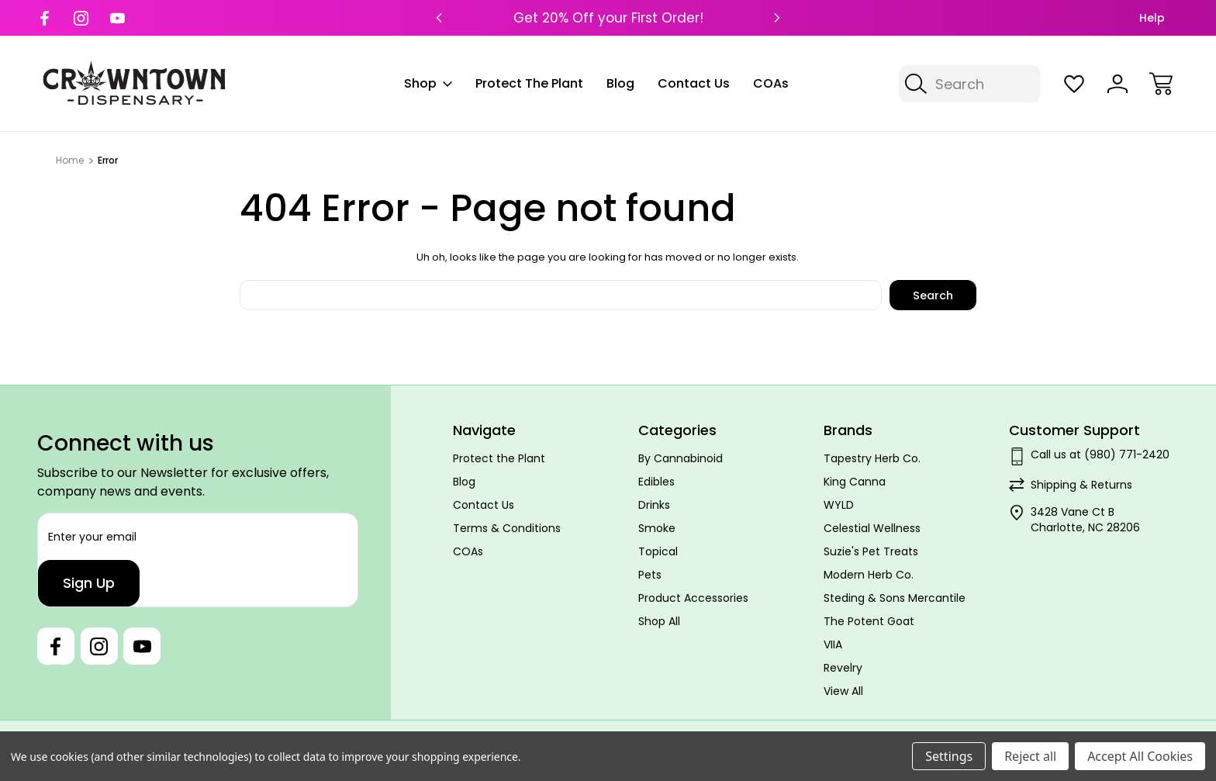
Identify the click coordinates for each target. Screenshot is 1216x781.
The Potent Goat (869, 621)
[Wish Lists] (1074, 84)
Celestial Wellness (872, 528)
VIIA (833, 644)
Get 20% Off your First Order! (608, 18)
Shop (428, 83)
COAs (771, 83)
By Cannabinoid (680, 458)
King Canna (855, 481)
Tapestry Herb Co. (872, 458)
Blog (620, 83)
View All (843, 691)
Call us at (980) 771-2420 (1100, 454)
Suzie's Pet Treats (871, 551)
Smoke (656, 528)
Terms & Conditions (507, 528)
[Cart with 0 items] (1161, 84)
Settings (948, 756)
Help (1152, 18)
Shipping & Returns (1081, 484)
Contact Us (694, 83)
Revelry (843, 668)
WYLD (839, 505)
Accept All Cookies (1140, 756)
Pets (650, 574)
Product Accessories (693, 598)
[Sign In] (1117, 84)
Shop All (659, 621)
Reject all (1030, 756)
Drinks (654, 505)
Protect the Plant (529, 83)
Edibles (656, 481)
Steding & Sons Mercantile (895, 598)
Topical (658, 551)
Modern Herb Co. (869, 574)
